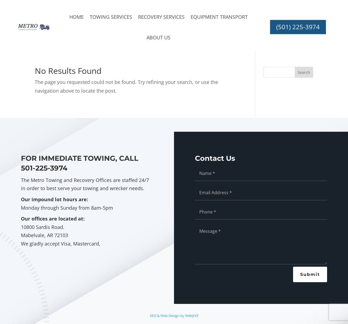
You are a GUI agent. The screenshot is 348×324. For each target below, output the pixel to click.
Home (76, 17)
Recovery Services (161, 17)
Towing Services (111, 17)
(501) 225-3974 (298, 27)
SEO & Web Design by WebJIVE (174, 315)
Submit (310, 274)
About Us (158, 37)
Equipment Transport (219, 17)
